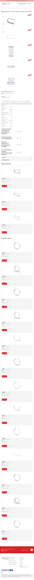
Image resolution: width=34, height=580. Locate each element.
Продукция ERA (12, 557)
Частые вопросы (27, 101)
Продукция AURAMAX (13, 562)
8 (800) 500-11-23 (22, 3)
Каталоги (21, 564)
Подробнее (4, 209)
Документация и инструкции (18, 101)
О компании (22, 557)
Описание (3, 101)
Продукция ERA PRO (12, 564)
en (3, 572)
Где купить (21, 562)
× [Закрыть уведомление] (32, 0)
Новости (21, 560)
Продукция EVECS (12, 560)
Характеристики (9, 101)
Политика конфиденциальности (24, 566)
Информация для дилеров (5, 97)
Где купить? (3, 96)
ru (1, 572)
